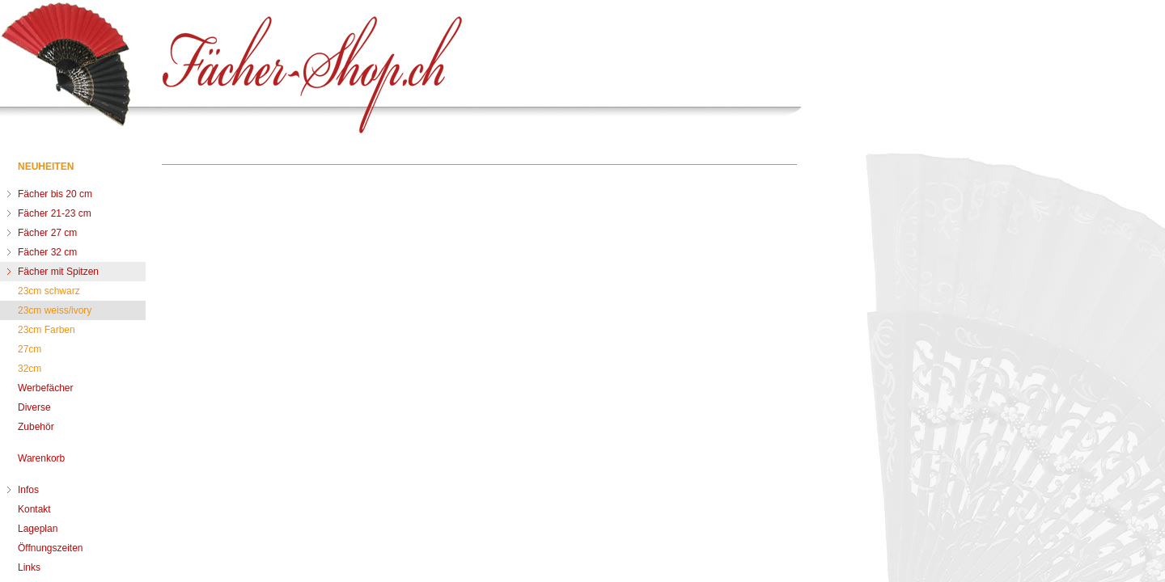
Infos (28, 490)
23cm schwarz (49, 291)
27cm (29, 349)
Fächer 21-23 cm (54, 213)
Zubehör (36, 426)
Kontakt (34, 509)
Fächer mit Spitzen (58, 271)
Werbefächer (45, 388)
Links (29, 567)
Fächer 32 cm (47, 252)
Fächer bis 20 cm (55, 194)
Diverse (34, 407)
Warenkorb (41, 458)
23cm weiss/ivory (54, 310)
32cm (29, 368)
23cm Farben (46, 329)
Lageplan (37, 528)
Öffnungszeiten (50, 548)
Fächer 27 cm (47, 232)
